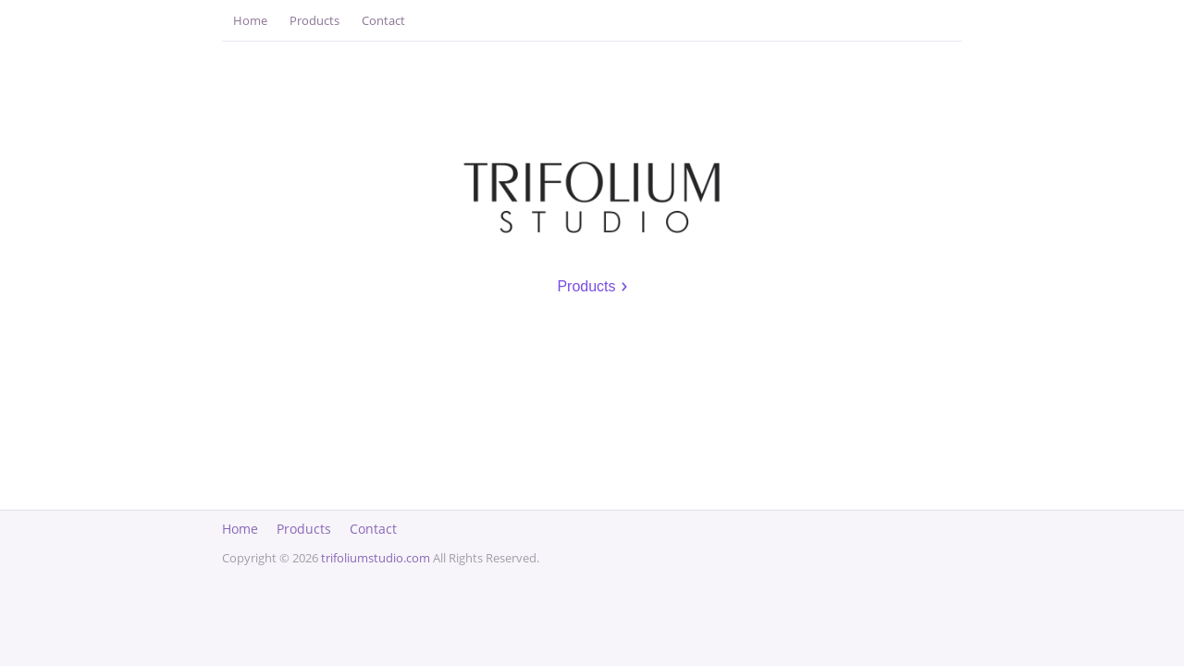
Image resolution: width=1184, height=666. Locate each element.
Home (250, 20)
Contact (383, 20)
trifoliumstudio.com (375, 557)
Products (314, 20)
